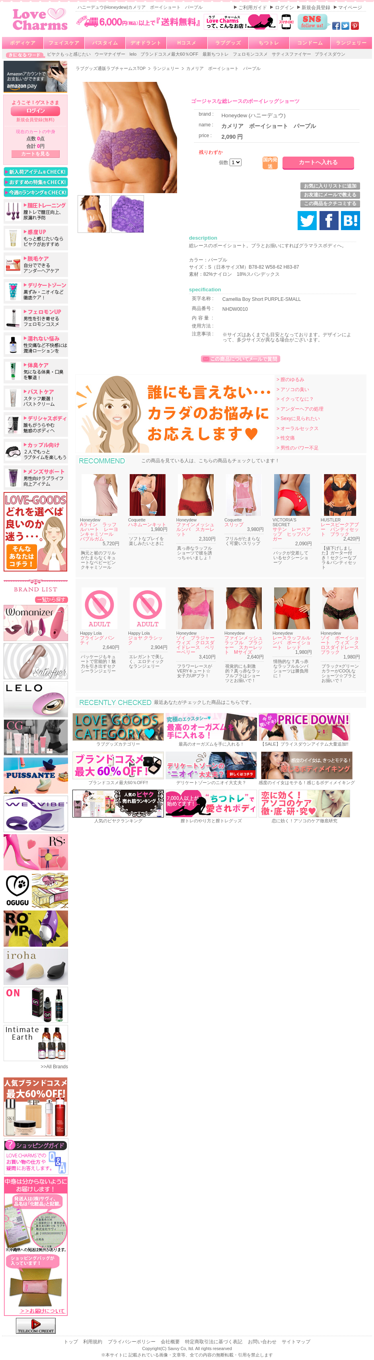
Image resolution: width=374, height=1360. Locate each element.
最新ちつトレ (216, 54)
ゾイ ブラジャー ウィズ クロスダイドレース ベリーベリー (197, 645)
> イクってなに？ (295, 399)
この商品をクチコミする (330, 203)
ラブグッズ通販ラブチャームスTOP (111, 68)
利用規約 (93, 1342)
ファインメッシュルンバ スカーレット (195, 529)
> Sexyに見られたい (298, 418)
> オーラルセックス (298, 428)
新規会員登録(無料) (35, 119)
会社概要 (171, 1342)
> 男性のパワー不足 (298, 448)
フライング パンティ (97, 640)
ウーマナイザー (111, 54)
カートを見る (35, 154)
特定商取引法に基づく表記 (214, 1342)
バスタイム (105, 43)
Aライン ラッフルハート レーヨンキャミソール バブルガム (99, 532)
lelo (133, 54)
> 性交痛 (286, 438)
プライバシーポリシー (132, 1342)
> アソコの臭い (293, 389)
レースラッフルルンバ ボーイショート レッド (292, 642)
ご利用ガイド (253, 7)
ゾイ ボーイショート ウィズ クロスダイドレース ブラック (342, 645)
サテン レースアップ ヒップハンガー (292, 534)
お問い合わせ (263, 1342)
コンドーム (310, 43)
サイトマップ (296, 1342)
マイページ (350, 7)
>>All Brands (54, 1066)
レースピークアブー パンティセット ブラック (340, 529)
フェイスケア (64, 43)
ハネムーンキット (147, 524)
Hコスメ (187, 43)
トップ (71, 1342)
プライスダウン (330, 54)
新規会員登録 (316, 7)
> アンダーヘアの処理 (300, 409)
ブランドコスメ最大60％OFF (170, 54)
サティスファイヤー (292, 54)
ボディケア (23, 43)
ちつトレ (269, 43)
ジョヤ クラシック (145, 640)
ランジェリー (351, 43)
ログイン (285, 7)
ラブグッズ (228, 43)
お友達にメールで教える (330, 195)
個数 (224, 162)
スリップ (233, 524)
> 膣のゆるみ (290, 379)
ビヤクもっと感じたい (69, 54)
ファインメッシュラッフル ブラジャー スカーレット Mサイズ (243, 645)
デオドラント (146, 43)
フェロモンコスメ (251, 54)
